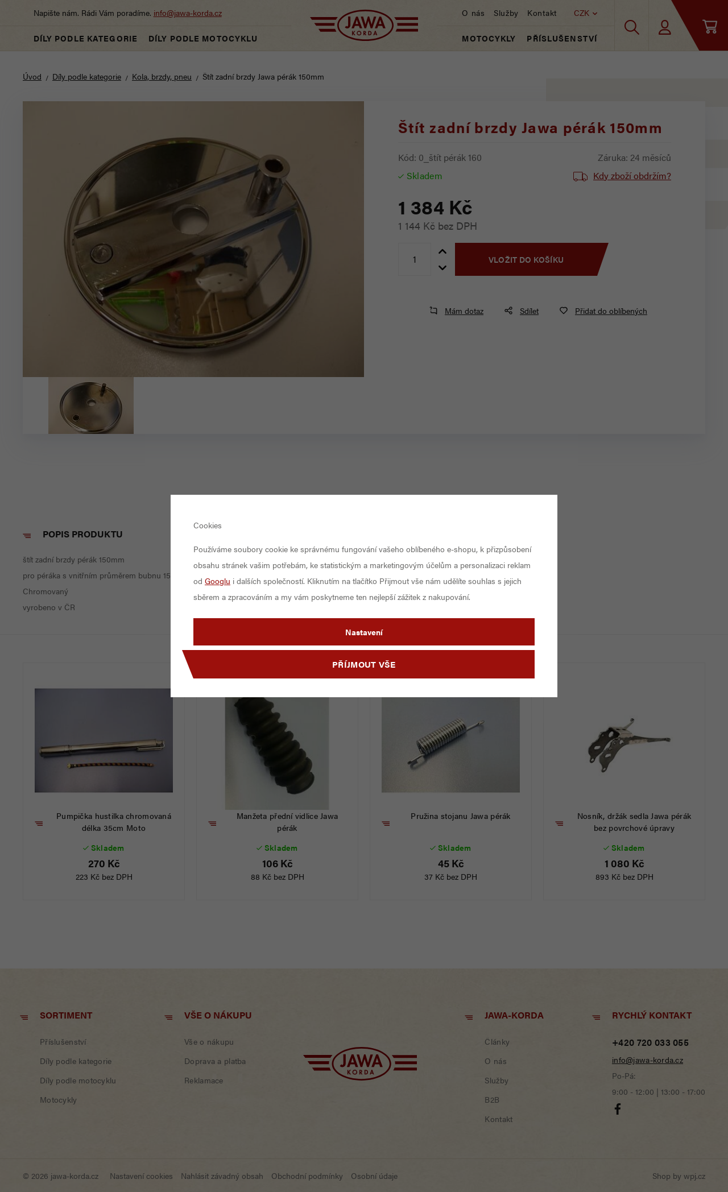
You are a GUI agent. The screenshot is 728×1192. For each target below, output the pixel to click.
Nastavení (364, 632)
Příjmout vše (364, 664)
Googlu (217, 580)
